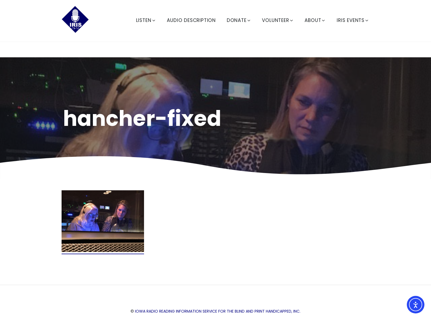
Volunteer (278, 20)
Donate (239, 20)
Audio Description (191, 20)
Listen (146, 20)
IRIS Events (353, 20)
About (315, 20)
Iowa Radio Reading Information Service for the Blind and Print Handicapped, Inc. (217, 311)
